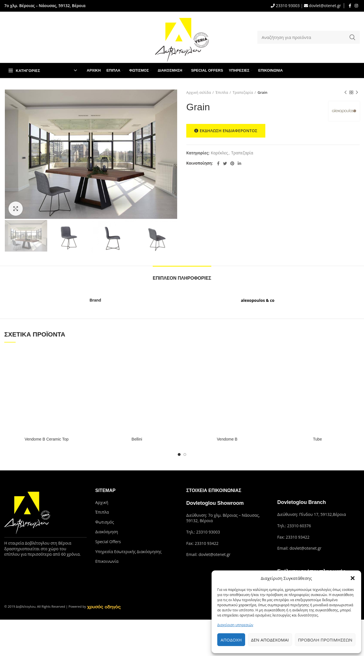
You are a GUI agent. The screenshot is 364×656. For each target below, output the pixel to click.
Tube (317, 439)
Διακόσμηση (106, 531)
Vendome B (227, 439)
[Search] (308, 37)
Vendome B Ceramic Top (46, 439)
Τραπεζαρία (243, 92)
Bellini (137, 439)
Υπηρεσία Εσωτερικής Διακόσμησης (128, 551)
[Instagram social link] (356, 5)
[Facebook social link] (350, 5)
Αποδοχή (231, 640)
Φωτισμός (104, 522)
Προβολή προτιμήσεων (325, 640)
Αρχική (101, 502)
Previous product (345, 92)
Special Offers (108, 541)
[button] (352, 578)
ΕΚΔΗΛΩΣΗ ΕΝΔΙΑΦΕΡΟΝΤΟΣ (225, 131)
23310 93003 (287, 5)
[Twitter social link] (225, 163)
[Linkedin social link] (239, 163)
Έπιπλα (222, 92)
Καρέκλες (219, 153)
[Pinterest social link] (232, 163)
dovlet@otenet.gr (324, 5)
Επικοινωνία (106, 561)
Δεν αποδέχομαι (270, 640)
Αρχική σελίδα (198, 92)
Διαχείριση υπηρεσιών (235, 624)
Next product (357, 92)
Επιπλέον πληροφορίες (182, 278)
